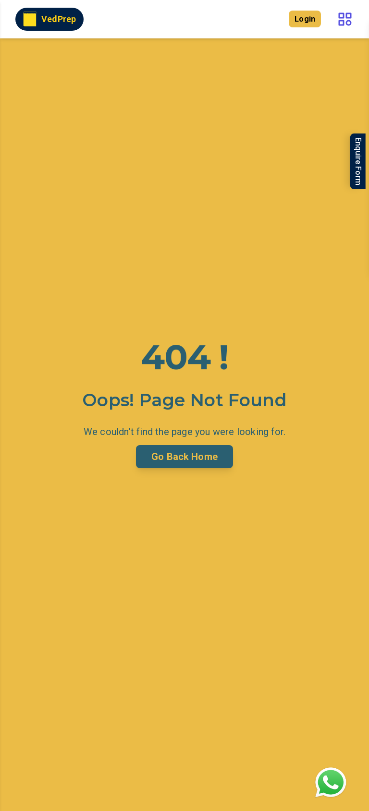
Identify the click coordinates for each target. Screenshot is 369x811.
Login (305, 19)
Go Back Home (184, 456)
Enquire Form (358, 161)
